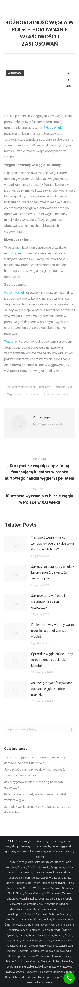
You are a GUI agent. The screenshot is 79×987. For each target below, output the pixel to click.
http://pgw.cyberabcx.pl (47, 424)
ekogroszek (21, 394)
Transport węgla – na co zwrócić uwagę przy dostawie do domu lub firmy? (52, 543)
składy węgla (53, 394)
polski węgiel (37, 394)
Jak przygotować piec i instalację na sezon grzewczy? (48, 601)
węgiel (66, 394)
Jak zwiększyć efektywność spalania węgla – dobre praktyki (51, 689)
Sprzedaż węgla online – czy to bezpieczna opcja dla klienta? (52, 660)
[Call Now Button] (69, 978)
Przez (44, 386)
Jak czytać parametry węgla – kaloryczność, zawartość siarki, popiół (52, 572)
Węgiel (9, 342)
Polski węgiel (14, 293)
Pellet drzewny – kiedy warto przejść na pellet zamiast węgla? (52, 630)
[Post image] (15, 544)
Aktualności (15, 73)
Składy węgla (53, 128)
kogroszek (14, 253)
